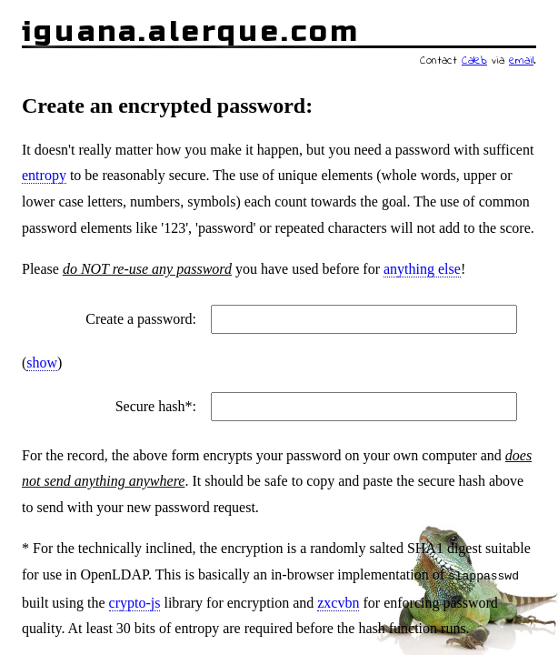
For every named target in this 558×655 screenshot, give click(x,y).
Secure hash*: (155, 406)
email (521, 61)
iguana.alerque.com (191, 31)
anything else (422, 269)
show (41, 362)
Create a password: (140, 319)
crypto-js (135, 601)
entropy (44, 175)
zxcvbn (338, 601)
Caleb (474, 61)
